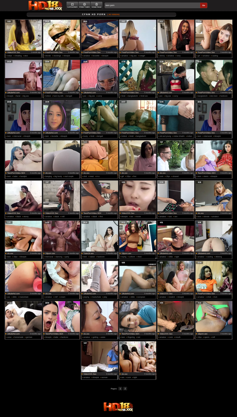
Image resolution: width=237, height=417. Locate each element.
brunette (96, 56)
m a (97, 176)
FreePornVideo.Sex (53, 52)
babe (15, 176)
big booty (58, 176)
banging (48, 176)
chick (209, 297)
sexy (179, 56)
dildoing (219, 257)
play (105, 297)
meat (92, 176)
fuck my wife (58, 96)
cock (161, 176)
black (19, 217)
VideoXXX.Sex (13, 52)
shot (85, 176)
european (141, 297)
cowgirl (142, 56)
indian (9, 56)
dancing (59, 257)
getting (95, 337)
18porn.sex (50, 253)
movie (138, 217)
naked (92, 257)
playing (86, 297)
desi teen (214, 96)
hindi (123, 96)
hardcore (100, 257)
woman (105, 377)
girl (199, 56)
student (172, 297)
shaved (176, 176)
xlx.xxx (48, 173)
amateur (86, 56)
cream (62, 297)
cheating (18, 56)
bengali (69, 96)
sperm (206, 337)
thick (140, 257)
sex (131, 217)
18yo (129, 176)
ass (170, 217)
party (67, 257)
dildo (171, 257)
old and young (165, 136)
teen (9, 136)
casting (215, 56)
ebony (26, 217)
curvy (100, 96)
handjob (23, 176)
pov (84, 96)
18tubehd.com (13, 92)
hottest (48, 96)
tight (177, 257)
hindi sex (144, 96)
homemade (18, 337)
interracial (17, 136)
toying (124, 257)
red (139, 337)
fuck (215, 297)
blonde (48, 56)
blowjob (67, 56)
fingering (131, 337)
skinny (162, 56)
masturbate (23, 297)
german (29, 337)
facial (18, 96)
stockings (57, 56)
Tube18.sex (88, 253)
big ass (134, 56)
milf (63, 217)
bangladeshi (133, 96)
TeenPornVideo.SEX (16, 173)
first (134, 176)
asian (9, 337)
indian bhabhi (179, 136)
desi (26, 56)
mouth (177, 337)
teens (206, 176)
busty (85, 136)
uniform (132, 257)
